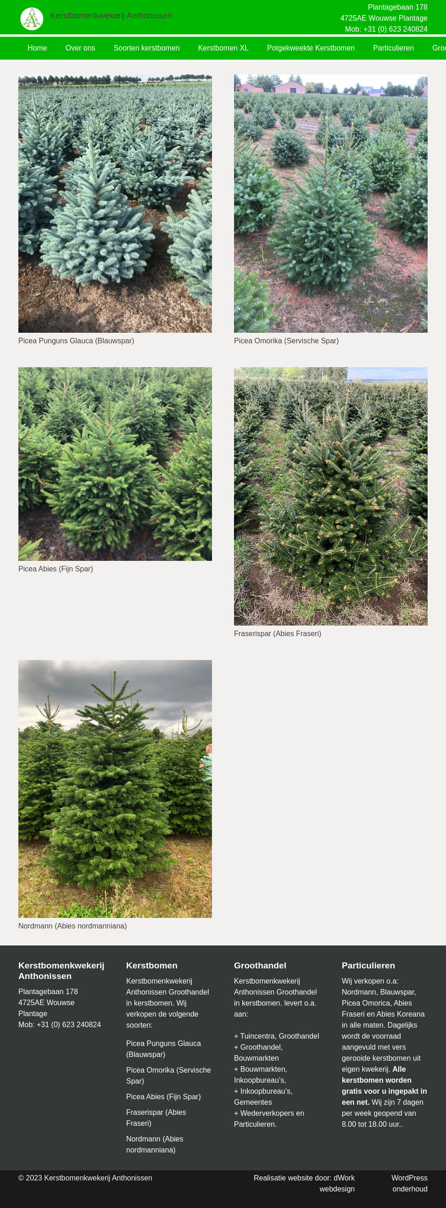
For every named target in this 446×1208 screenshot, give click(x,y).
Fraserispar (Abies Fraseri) (277, 634)
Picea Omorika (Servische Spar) (286, 341)
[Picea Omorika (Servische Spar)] (331, 80)
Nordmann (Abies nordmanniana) (72, 926)
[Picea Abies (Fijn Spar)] (115, 372)
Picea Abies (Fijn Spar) (55, 569)
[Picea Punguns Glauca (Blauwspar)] (115, 80)
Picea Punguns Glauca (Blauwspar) (76, 341)
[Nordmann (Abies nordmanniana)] (115, 665)
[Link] (32, 18)
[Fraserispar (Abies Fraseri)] (331, 372)
